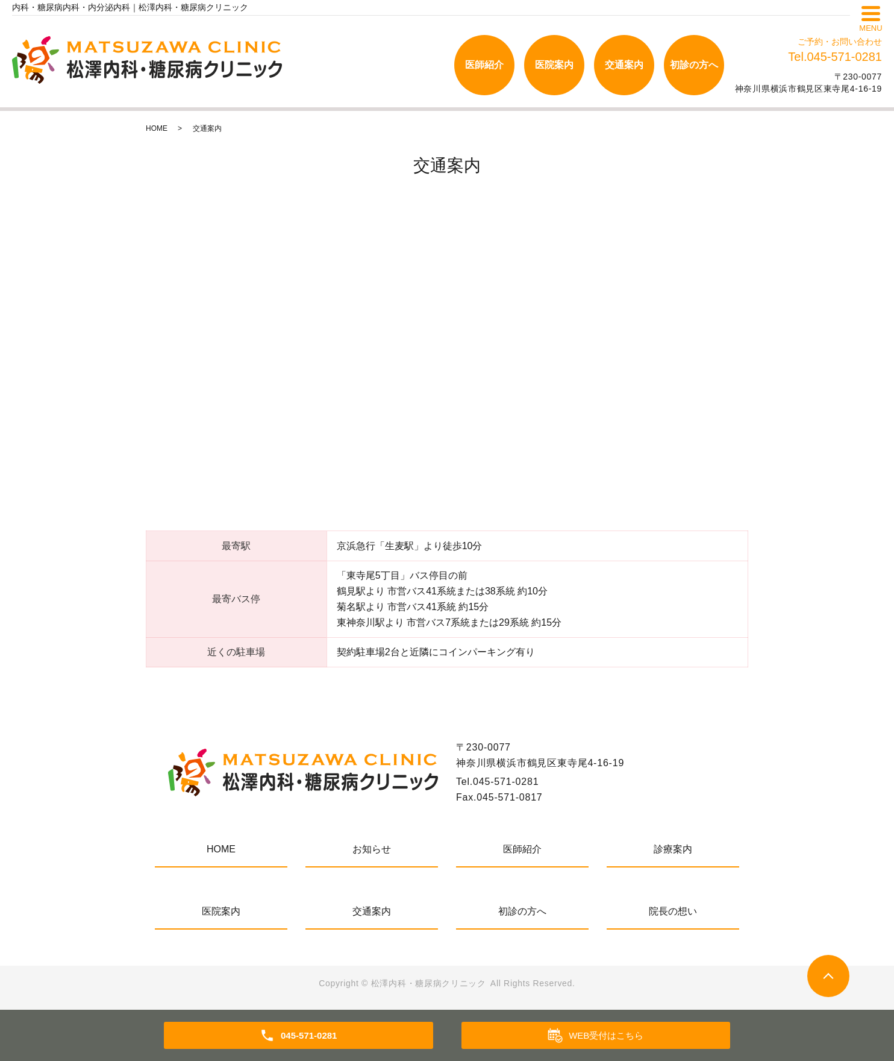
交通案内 (624, 65)
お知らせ (371, 849)
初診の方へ (694, 65)
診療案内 (673, 849)
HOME (156, 128)
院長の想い (673, 911)
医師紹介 (484, 65)
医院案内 (554, 65)
